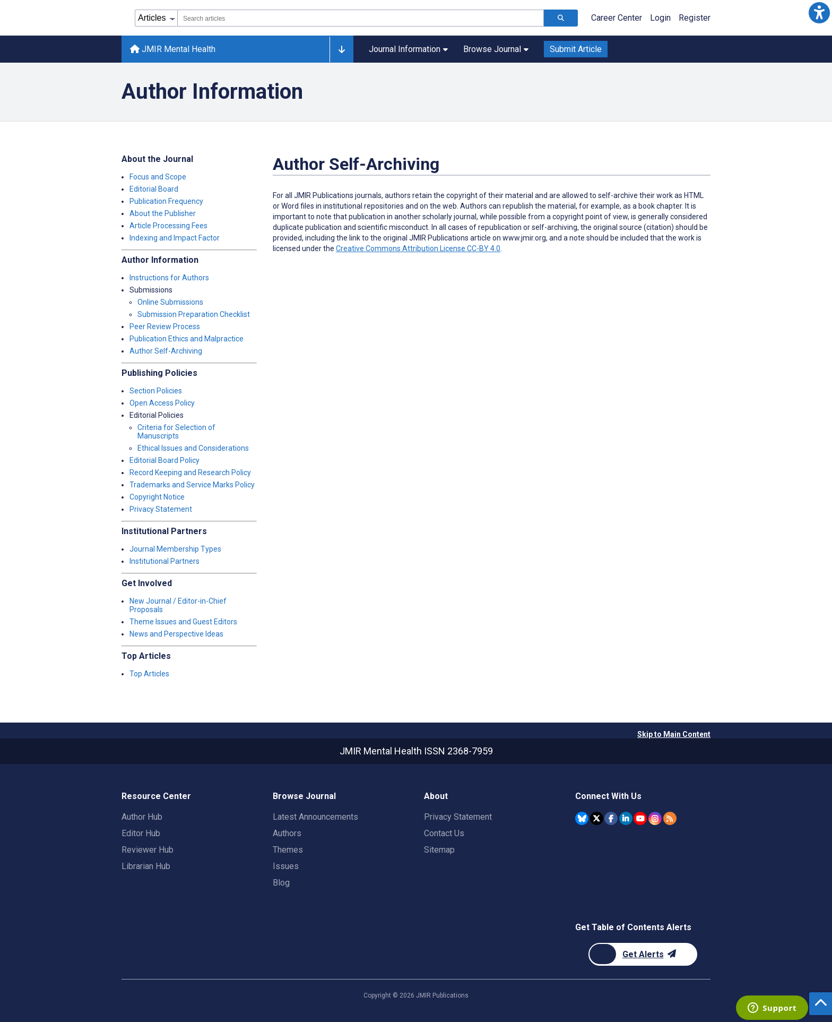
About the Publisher (162, 213)
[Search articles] (561, 18)
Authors (287, 833)
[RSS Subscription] (670, 818)
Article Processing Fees (168, 225)
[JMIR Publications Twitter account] (596, 818)
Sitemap (439, 850)
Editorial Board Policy (164, 460)
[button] (819, 12)
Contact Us (444, 833)
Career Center (616, 18)
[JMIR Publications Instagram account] (655, 818)
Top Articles (149, 673)
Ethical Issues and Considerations (193, 448)
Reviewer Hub (148, 850)
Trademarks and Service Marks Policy (192, 484)
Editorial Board (153, 189)
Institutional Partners (164, 561)
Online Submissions (170, 302)
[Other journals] (341, 49)
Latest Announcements (315, 817)
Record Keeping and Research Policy (190, 472)
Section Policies (155, 391)
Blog (281, 883)
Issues (286, 866)
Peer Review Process (164, 326)
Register (694, 18)
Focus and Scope (157, 177)
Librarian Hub (146, 866)
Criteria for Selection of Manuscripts (176, 431)
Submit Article (576, 49)
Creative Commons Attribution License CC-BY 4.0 (418, 248)
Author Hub (142, 817)
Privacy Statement (160, 509)
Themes (288, 850)
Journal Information (408, 49)
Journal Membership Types (175, 549)
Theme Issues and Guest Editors (183, 621)
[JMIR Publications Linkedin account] (625, 818)
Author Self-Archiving (165, 351)
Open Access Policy (162, 403)
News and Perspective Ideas (176, 634)
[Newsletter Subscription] (642, 954)
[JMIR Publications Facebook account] (611, 818)
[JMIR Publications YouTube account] (640, 818)
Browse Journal (495, 49)
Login (660, 18)
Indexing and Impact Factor (174, 238)
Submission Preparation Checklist (193, 314)
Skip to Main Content (673, 734)
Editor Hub (141, 833)
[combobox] (360, 18)
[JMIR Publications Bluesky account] (581, 818)
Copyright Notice (157, 497)
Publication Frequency (166, 201)
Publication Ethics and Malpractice (186, 338)
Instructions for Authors (169, 277)
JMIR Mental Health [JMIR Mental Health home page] (172, 49)
